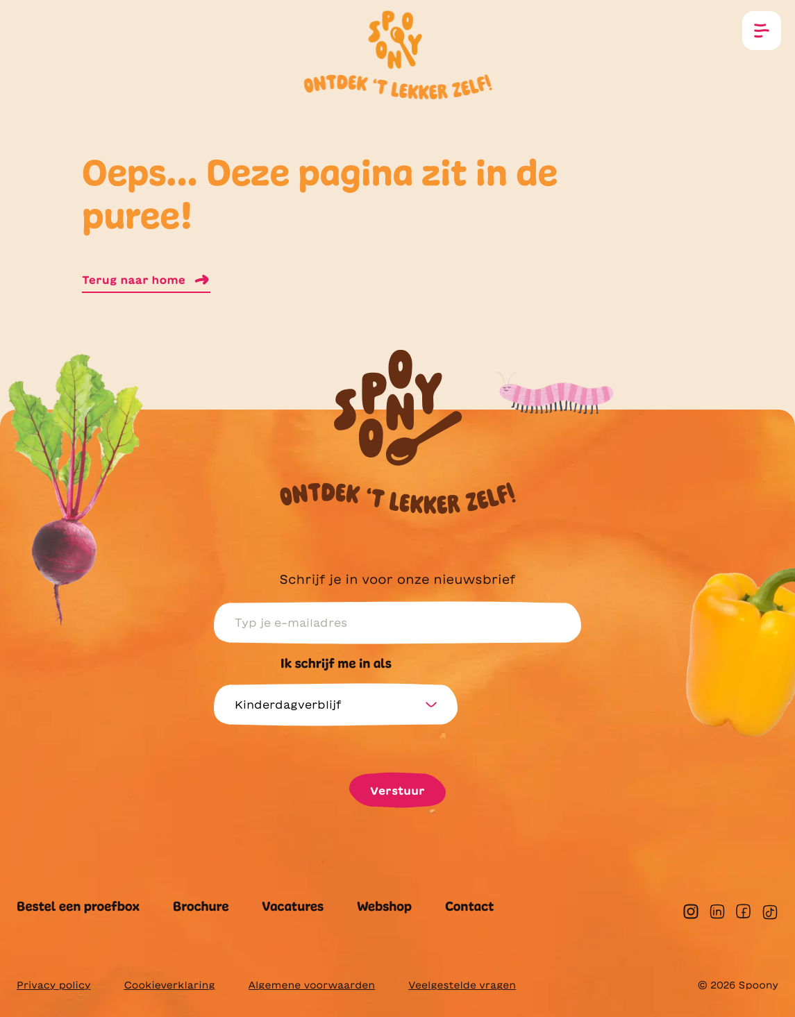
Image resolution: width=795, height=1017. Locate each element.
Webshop (384, 906)
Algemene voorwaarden (312, 985)
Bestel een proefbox (78, 906)
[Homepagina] (398, 43)
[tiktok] (770, 912)
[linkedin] (717, 911)
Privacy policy (53, 985)
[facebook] (743, 911)
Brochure (200, 906)
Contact (469, 906)
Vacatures (293, 906)
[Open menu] (761, 30)
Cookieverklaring (169, 985)
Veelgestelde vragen (462, 985)
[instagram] (690, 911)
